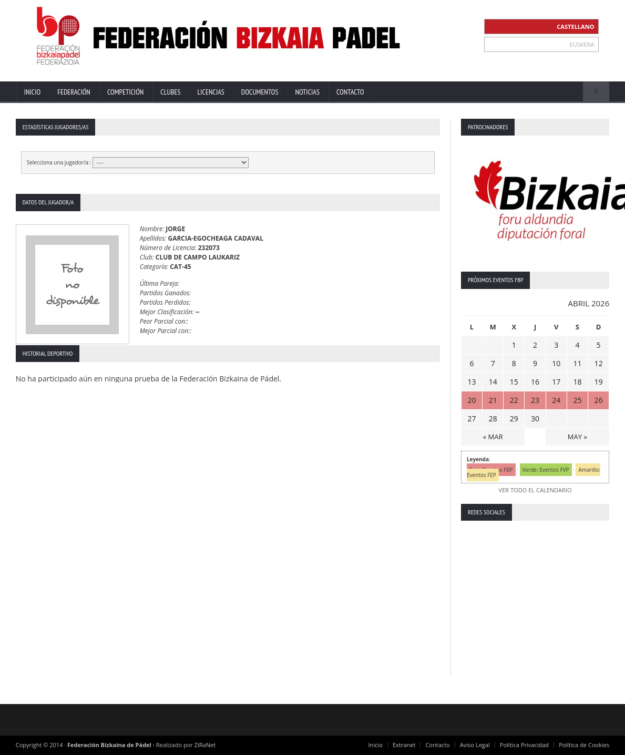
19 (599, 382)
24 (556, 400)
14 (493, 382)
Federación (73, 92)
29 (514, 418)
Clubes (170, 92)
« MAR (493, 436)
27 (471, 418)
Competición (125, 92)
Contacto (350, 92)
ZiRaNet (205, 745)
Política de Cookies (584, 745)
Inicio (32, 92)
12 (599, 363)
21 (493, 400)
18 (577, 382)
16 (535, 382)
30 (535, 418)
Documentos (260, 92)
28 (493, 418)
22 (514, 400)
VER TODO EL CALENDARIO (535, 490)
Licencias (210, 92)
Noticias (307, 92)
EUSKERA (582, 44)
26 (599, 400)
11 (577, 363)
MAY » (577, 436)
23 (535, 400)
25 (577, 400)
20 (471, 400)
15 (514, 382)
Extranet (405, 745)
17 (556, 382)
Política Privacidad (524, 745)
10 (556, 363)
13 (471, 382)
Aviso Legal (475, 745)
